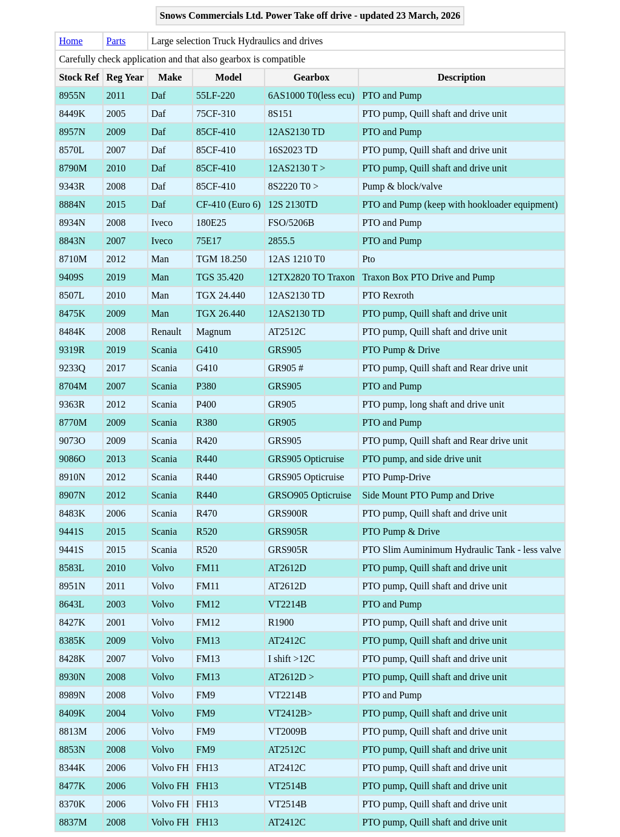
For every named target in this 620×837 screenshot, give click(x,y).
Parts (116, 41)
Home (70, 41)
